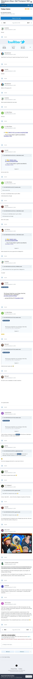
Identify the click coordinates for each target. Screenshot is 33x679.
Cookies (20, 668)
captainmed (17, 450)
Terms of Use (19, 677)
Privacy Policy (14, 668)
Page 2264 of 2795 (16, 22)
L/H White (17, 266)
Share (8, 652)
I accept (28, 676)
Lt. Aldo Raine (18, 155)
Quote (5, 36)
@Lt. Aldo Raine (5, 287)
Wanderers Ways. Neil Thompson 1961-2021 (16, 2)
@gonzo (17, 434)
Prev (4, 22)
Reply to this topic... (7, 644)
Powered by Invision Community (16, 671)
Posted (10, 29)
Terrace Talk (12, 13)
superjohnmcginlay (6, 12)
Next (28, 22)
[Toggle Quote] (3, 155)
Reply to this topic (16, 18)
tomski (16, 187)
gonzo (16, 490)
